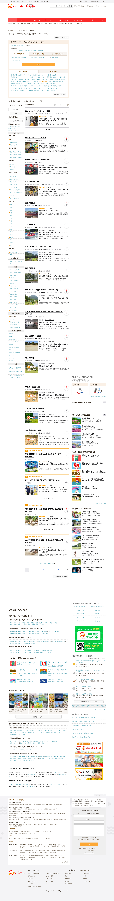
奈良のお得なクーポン (14, 813)
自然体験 (11, 334)
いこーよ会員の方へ (89, 853)
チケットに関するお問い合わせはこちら (89, 848)
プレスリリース (86, 881)
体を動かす (33, 743)
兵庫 (63, 23)
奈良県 (98, 706)
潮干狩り (27, 79)
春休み (75, 6)
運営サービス (68, 878)
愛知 (42, 23)
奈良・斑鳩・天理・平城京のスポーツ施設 (22, 623)
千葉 (32, 23)
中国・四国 (69, 23)
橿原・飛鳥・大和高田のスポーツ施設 (46, 623)
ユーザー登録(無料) (94, 1)
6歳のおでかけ (80, 617)
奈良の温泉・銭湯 (13, 824)
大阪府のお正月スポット (47, 650)
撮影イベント (12, 344)
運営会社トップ (68, 873)
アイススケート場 (16, 86)
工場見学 (50, 79)
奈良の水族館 (62, 819)
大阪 (57, 23)
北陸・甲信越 (48, 23)
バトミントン (58, 772)
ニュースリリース (32, 881)
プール (23, 83)
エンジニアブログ (69, 883)
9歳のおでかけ (97, 621)
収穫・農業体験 (24, 743)
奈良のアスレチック (47, 813)
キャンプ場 (29, 77)
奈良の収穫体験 (44, 809)
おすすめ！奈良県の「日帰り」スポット (83, 717)
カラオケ (28, 88)
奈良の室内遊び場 (25, 819)
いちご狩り (14, 79)
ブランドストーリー (88, 873)
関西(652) (21, 45)
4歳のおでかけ (80, 613)
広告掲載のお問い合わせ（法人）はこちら (88, 839)
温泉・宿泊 (41, 743)
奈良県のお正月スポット (32, 652)
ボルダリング (32, 774)
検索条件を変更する (60, 576)
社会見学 (44, 79)
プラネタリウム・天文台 (18, 88)
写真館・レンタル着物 (26, 90)
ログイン (103, 1)
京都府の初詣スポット (30, 641)
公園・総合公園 (53, 81)
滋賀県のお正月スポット (17, 650)
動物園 (35, 75)
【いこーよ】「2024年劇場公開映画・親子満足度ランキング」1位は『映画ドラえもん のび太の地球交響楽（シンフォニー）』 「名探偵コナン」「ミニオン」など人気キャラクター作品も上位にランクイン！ (42, 857)
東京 (25, 23)
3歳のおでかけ (97, 610)
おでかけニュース (79, 20)
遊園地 (20, 75)
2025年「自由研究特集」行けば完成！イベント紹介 (15, 376)
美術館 (13, 81)
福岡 (81, 23)
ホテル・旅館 (44, 83)
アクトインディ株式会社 (84, 870)
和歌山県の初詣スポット (31, 643)
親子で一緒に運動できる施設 (19, 784)
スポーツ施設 (43, 81)
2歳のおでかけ (80, 610)
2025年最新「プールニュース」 (15, 372)
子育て (92, 20)
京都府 (83, 706)
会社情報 (85, 878)
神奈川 (28, 23)
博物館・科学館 (35, 79)
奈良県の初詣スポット (16, 643)
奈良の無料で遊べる (26, 813)
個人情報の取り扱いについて (89, 837)
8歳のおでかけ (80, 621)
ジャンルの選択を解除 (59, 94)
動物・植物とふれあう (31, 741)
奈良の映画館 (34, 819)
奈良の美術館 (54, 819)
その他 (53, 90)
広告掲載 (30, 878)
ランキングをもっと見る (99, 709)
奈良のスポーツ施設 (28, 633)
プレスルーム (49, 878)
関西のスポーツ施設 (15, 631)
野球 (22, 772)
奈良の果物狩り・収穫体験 (16, 826)
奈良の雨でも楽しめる (14, 819)
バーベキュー (38, 77)
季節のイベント (13, 350)
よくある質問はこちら (88, 850)
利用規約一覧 (31, 876)
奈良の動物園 (20, 804)
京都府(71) (20, 50)
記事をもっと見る (38, 717)
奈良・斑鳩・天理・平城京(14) (19, 57)
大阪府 (88, 706)
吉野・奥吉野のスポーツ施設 (36, 625)
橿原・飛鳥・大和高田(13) (37, 57)
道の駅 (55, 86)
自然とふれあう (14, 743)
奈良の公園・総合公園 (59, 813)
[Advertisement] (47, 379)
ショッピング (39, 86)
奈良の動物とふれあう (33, 809)
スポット (12, 20)
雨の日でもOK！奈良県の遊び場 (81, 725)
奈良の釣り (38, 804)
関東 (22, 23)
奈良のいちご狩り (54, 824)
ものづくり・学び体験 (14, 352)
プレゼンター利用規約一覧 (52, 873)
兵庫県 (93, 706)
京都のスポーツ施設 (41, 631)
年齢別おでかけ (63, 20)
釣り (44, 77)
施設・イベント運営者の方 (34, 873)
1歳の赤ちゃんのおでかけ (97, 606)
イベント (21, 20)
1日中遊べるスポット (101, 6)
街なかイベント (13, 355)
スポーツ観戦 (31, 786)
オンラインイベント (36, 20)
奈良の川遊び (12, 815)
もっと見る (64, 862)
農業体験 (21, 79)
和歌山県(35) (33, 50)
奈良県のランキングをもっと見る (89, 701)
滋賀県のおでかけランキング (38, 730)
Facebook (30, 883)
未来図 (84, 876)
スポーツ (11, 336)
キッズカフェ (48, 88)
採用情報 (67, 881)
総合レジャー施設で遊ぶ (17, 741)
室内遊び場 (14, 75)
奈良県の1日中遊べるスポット (81, 729)
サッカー (31, 772)
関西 (55, 23)
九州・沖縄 (76, 23)
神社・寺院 (25, 81)
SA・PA (55, 88)
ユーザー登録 (12, 838)
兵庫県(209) (27, 50)
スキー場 (52, 83)
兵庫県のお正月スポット (17, 652)
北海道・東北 (11, 23)
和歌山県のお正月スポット (48, 652)
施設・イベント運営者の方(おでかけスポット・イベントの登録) (34, 838)
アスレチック (34, 81)
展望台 (63, 79)
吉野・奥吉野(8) (16, 60)
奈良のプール (52, 804)
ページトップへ (100, 795)
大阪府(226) (14, 50)
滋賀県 (78, 706)
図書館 (18, 83)
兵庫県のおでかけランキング (36, 732)
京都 (60, 23)
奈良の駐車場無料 (36, 813)
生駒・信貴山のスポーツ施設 (18, 625)
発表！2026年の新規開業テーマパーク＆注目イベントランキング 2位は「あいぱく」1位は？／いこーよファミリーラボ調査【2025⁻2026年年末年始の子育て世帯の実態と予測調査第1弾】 (42, 846)
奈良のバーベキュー (30, 804)
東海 (39, 23)
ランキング (50, 20)
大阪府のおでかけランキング (18, 732)
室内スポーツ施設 (55, 784)
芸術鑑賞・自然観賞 (14, 347)
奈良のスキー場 (23, 824)
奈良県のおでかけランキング (54, 732)
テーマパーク (27, 75)
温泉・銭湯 (36, 83)
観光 (60, 86)
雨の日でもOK (82, 6)
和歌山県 (103, 706)
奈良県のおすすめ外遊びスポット (81, 737)
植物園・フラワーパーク (18, 77)
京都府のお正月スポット (32, 650)
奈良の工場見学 (13, 809)
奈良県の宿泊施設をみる (47, 563)
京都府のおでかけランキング (56, 730)
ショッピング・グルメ (14, 342)
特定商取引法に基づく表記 (34, 886)
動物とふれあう (90, 6)
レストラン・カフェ (28, 86)
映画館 (61, 81)
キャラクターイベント (14, 360)
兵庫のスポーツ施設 (15, 633)
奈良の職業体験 (53, 809)
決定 (38, 64)
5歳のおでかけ (97, 613)
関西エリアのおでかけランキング (19, 730)
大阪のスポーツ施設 (54, 631)
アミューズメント (38, 88)
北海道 (17, 23)
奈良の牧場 (45, 804)
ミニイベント (12, 358)
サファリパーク (42, 75)
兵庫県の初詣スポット (58, 641)
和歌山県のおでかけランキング (19, 734)
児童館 (13, 83)
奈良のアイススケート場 (34, 824)
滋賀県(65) (40, 50)
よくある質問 (49, 876)
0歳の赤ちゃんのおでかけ (80, 606)
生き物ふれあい (13, 339)
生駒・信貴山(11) (55, 57)
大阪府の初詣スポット (44, 641)
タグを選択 (16, 121)
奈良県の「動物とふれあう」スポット (83, 721)
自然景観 (49, 77)
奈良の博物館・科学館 (44, 819)
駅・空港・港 (14, 90)
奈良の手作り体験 (22, 809)
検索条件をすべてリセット (61, 37)
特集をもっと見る (101, 503)
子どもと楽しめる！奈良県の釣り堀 (82, 733)
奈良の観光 (59, 804)
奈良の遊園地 (12, 804)
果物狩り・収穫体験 (59, 77)
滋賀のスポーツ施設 (28, 631)
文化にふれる (53, 741)
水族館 (54, 75)
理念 (66, 876)
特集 (101, 20)
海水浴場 (28, 83)
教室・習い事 (48, 86)
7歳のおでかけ (97, 617)
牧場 (49, 75)
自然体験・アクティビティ (41, 90)
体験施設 (57, 79)
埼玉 (35, 23)
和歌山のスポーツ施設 (41, 633)
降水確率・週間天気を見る (98, 396)
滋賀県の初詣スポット (16, 641)
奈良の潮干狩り (45, 824)
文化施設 (18, 81)
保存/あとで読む (83, 1)
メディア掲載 (49, 881)
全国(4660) (13, 45)
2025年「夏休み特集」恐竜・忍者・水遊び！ (15, 368)
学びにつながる (43, 741)
